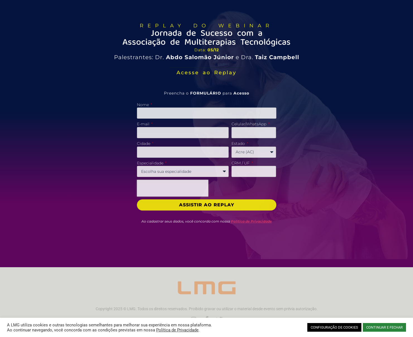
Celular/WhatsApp (249, 123)
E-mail (144, 123)
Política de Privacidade (177, 330)
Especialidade (151, 163)
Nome (143, 104)
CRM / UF (241, 163)
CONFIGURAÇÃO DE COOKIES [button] (334, 327)
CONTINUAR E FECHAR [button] (384, 327)
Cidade (144, 143)
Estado (238, 143)
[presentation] (172, 188)
